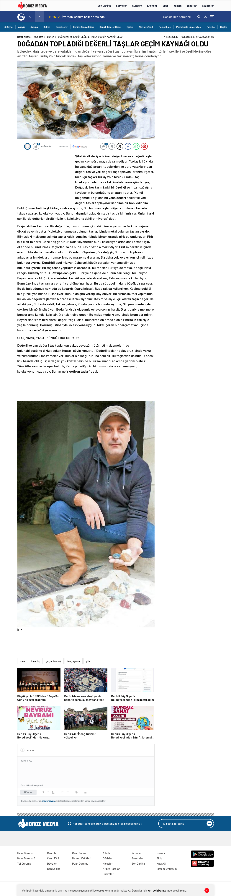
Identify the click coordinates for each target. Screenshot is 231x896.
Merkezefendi (146, 26)
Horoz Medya (24, 36)
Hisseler (108, 863)
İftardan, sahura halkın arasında (83, 17)
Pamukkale (165, 26)
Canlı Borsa (79, 853)
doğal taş (35, 661)
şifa (88, 661)
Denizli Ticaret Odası (110, 26)
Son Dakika (104, 5)
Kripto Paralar (111, 868)
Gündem (137, 5)
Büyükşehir (62, 26)
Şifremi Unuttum (167, 868)
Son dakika (177, 17)
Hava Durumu (25, 853)
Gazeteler (208, 5)
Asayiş (21, 26)
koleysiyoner (73, 661)
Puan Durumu (80, 863)
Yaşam (177, 5)
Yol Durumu (24, 863)
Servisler (121, 5)
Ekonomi (152, 5)
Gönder (28, 792)
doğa (22, 661)
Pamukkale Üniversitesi (188, 26)
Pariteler (108, 874)
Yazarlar (192, 5)
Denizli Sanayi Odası (83, 26)
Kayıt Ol (161, 863)
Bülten (46, 26)
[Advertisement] (45, 178)
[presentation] (30, 16)
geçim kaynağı (53, 661)
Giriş (159, 858)
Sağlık (223, 26)
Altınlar (107, 853)
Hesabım (162, 853)
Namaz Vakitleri (81, 858)
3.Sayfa (8, 26)
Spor (165, 5)
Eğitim (130, 26)
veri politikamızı (157, 890)
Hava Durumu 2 (26, 858)
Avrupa (34, 26)
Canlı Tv (51, 853)
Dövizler (52, 863)
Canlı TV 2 (53, 858)
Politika (211, 26)
